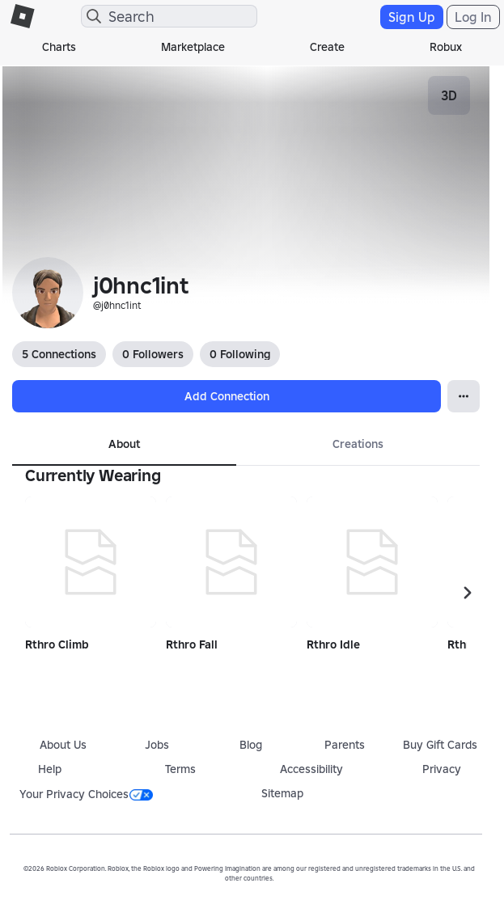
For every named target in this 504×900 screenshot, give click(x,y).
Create (327, 47)
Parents (344, 744)
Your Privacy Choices (86, 794)
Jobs (157, 744)
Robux (446, 47)
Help (49, 769)
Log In (473, 17)
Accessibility (311, 769)
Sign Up (411, 17)
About (124, 444)
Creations (357, 444)
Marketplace (193, 47)
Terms (180, 769)
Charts (59, 47)
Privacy (441, 769)
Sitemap (282, 793)
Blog (250, 744)
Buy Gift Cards (440, 744)
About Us (63, 744)
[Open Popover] (463, 396)
